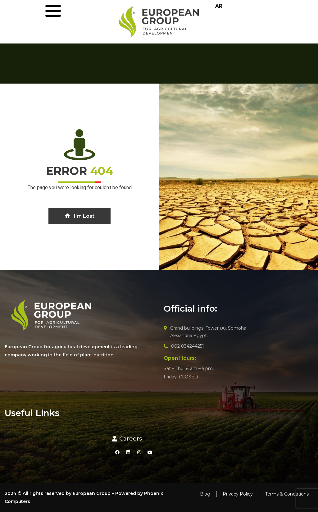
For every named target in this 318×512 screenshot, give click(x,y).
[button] (127, 439)
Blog (205, 494)
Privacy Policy (238, 494)
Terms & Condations (287, 494)
